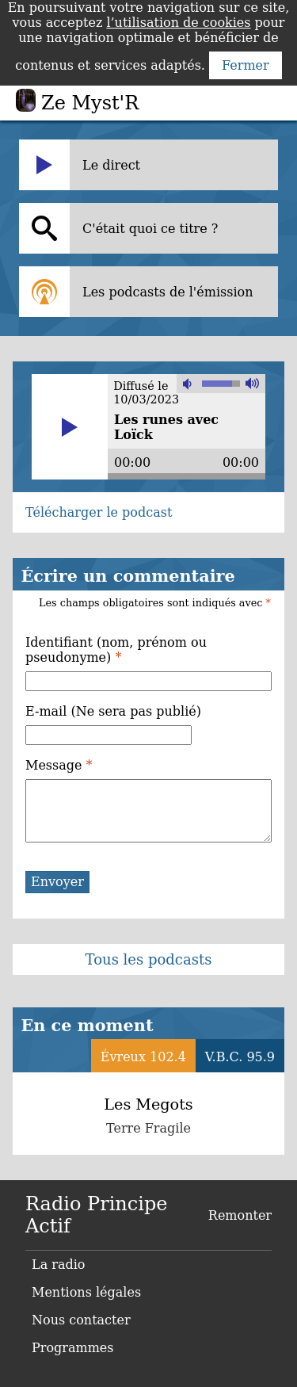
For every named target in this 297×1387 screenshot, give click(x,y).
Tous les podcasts (149, 959)
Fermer (245, 65)
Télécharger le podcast (98, 512)
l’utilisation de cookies (178, 22)
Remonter (240, 1215)
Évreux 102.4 (143, 1056)
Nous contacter (81, 1320)
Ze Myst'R (90, 103)
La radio (58, 1264)
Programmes (73, 1347)
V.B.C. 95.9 (240, 1056)
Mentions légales (86, 1292)
